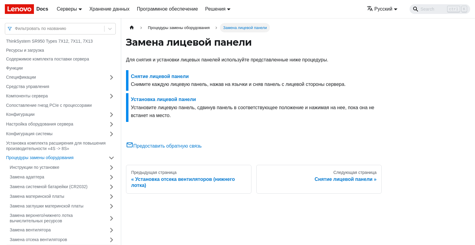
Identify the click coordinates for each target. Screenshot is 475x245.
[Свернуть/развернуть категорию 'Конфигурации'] (111, 114)
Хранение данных (109, 8)
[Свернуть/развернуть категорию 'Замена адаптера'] (111, 177)
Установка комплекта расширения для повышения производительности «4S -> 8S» (56, 146)
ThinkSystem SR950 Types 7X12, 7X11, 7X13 (49, 41)
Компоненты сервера (27, 95)
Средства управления (27, 86)
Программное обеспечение (167, 8)
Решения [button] (215, 8)
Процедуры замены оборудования (40, 157)
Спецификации (21, 77)
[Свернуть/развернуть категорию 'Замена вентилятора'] (111, 230)
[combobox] (15, 28)
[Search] (440, 9)
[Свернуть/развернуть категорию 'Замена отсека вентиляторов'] (111, 240)
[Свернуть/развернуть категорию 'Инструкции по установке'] (111, 167)
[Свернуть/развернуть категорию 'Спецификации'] (111, 77)
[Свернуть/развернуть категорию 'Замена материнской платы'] (111, 196)
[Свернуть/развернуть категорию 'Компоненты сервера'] (111, 96)
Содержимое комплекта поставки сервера (47, 59)
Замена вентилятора (30, 229)
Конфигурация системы (29, 133)
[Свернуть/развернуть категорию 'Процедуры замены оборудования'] (111, 158)
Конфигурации (20, 114)
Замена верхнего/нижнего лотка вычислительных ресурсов (41, 218)
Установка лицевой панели (163, 99)
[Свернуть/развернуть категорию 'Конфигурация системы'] (111, 134)
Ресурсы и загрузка (25, 50)
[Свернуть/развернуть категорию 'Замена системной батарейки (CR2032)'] (111, 187)
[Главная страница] (132, 27)
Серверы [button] (67, 8)
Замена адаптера (27, 177)
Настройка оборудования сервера (39, 124)
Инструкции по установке (34, 167)
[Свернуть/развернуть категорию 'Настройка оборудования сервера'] (111, 124)
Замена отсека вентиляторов (38, 239)
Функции (14, 68)
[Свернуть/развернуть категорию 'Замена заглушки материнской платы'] (111, 206)
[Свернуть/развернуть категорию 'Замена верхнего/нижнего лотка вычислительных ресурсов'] (111, 218)
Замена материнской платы (37, 196)
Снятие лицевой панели (160, 76)
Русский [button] (379, 8)
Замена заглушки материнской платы (46, 206)
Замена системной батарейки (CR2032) (49, 186)
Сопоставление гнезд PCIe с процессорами (49, 105)
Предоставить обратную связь (164, 146)
